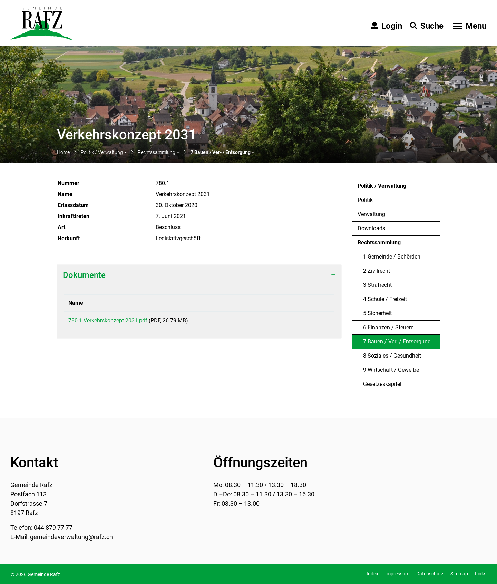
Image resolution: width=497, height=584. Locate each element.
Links (480, 573)
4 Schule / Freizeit (385, 299)
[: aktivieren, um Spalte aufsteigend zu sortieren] (304, 303)
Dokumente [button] (84, 275)
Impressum (397, 573)
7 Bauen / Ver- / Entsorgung (397, 343)
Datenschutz (430, 573)
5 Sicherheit (377, 313)
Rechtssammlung (379, 242)
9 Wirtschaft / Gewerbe (391, 370)
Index (372, 573)
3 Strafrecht (377, 285)
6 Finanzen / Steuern (388, 327)
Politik (365, 200)
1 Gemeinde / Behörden (391, 256)
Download (304, 321)
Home (63, 152)
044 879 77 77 (53, 527)
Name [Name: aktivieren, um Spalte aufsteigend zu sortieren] (75, 303)
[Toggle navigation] (469, 25)
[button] (104, 153)
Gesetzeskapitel (382, 384)
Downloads (371, 228)
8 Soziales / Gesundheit (392, 355)
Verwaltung (371, 214)
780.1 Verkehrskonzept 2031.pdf (107, 320)
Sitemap (459, 573)
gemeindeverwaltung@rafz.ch (71, 537)
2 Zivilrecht (376, 270)
